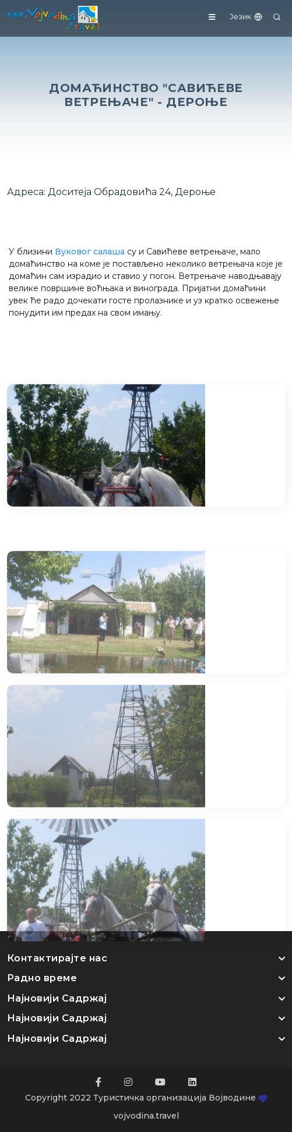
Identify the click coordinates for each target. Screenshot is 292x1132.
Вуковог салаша (90, 251)
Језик (246, 16)
